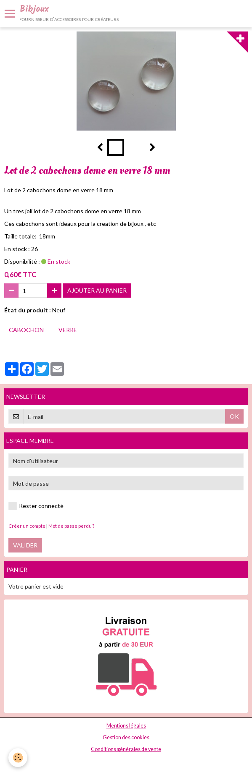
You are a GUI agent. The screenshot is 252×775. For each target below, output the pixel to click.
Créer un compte (26, 526)
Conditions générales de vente (126, 749)
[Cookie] (17, 757)
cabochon (26, 329)
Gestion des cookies (126, 737)
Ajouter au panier (97, 290)
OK (234, 416)
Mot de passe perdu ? (71, 526)
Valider (25, 545)
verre (67, 329)
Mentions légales (126, 726)
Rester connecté (36, 506)
